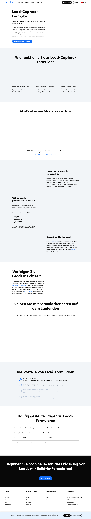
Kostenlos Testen (67, 2)
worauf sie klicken (28, 291)
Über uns (7, 497)
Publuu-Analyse (54, 241)
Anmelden (76, 2)
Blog (47, 495)
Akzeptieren (67, 515)
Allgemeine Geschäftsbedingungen (74, 497)
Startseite (7, 495)
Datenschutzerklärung (72, 499)
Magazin (28, 499)
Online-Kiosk (28, 502)
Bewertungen (8, 504)
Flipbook (73, 249)
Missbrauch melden (71, 507)
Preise (6, 507)
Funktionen (7, 499)
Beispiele (7, 502)
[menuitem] (21, 2)
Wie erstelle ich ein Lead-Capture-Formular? (45, 154)
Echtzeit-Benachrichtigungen (19, 285)
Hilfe (47, 497)
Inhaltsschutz (70, 495)
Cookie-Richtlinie (70, 502)
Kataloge (28, 497)
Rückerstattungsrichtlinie (72, 504)
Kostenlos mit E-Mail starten (22, 41)
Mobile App (28, 504)
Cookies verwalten (77, 515)
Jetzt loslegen (45, 478)
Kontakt (48, 499)
